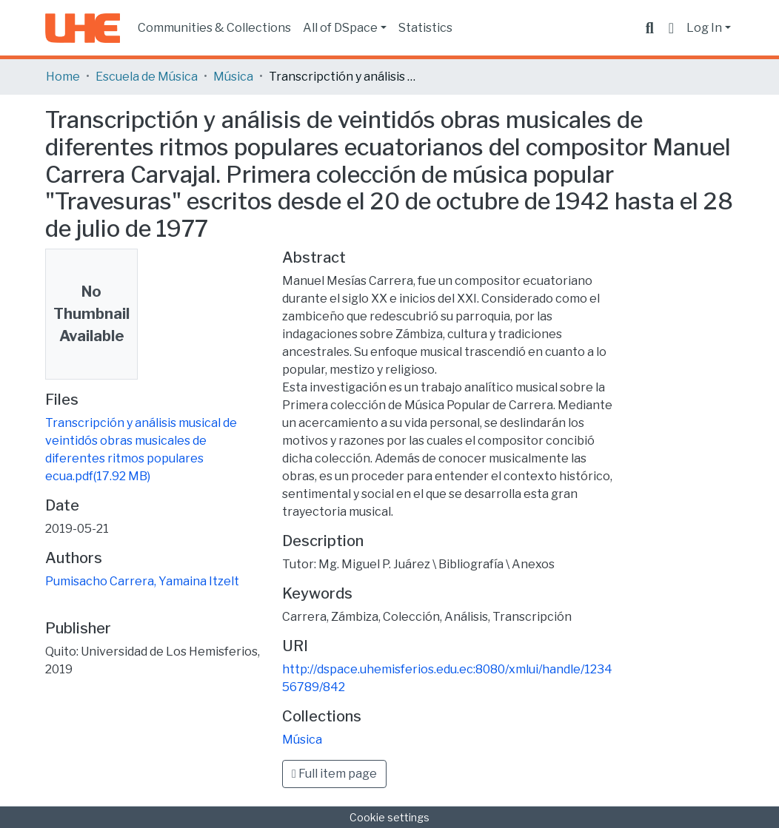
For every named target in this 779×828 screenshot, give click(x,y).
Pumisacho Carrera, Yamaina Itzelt (142, 581)
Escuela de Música (147, 77)
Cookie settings (389, 817)
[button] (671, 28)
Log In (704, 28)
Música (233, 77)
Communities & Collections (214, 28)
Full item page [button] (334, 774)
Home (63, 77)
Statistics (425, 28)
